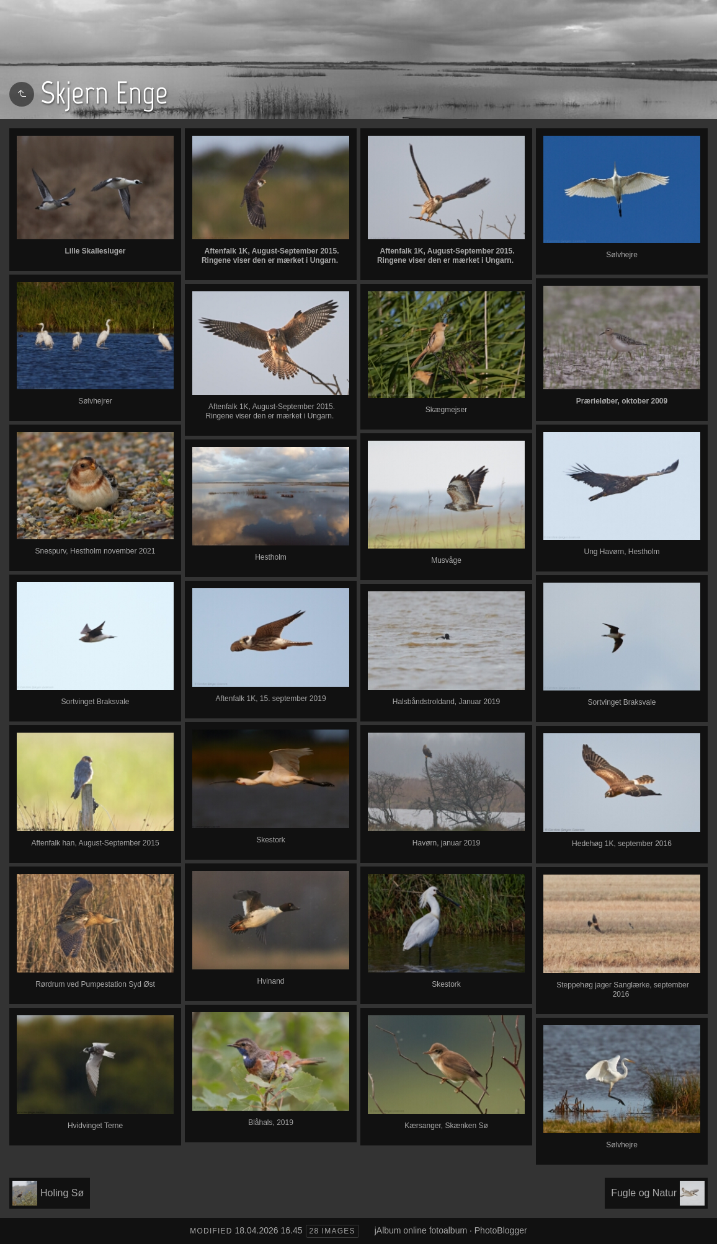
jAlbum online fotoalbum (421, 1230)
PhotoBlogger (500, 1230)
